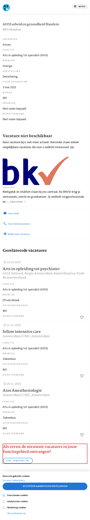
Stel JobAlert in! (17, 460)
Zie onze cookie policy (14, 480)
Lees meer (16, 202)
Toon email (11, 213)
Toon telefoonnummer (16, 223)
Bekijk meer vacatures (16, 234)
